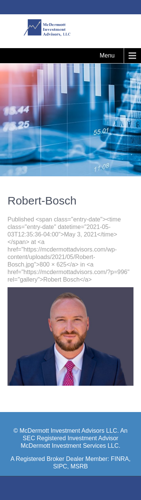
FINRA (120, 459)
